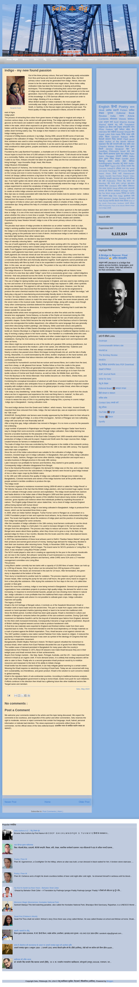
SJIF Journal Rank (107, 374)
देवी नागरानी (114, 144)
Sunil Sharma (120, 122)
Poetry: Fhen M (20, 859)
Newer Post (10, 802)
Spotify (102, 421)
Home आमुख (12, 59)
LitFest (123, 183)
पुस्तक (110, 113)
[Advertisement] (116, 84)
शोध (133, 132)
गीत (107, 144)
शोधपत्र (113, 118)
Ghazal (127, 132)
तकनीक (111, 201)
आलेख (108, 110)
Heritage (124, 191)
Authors (66, 59)
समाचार (119, 139)
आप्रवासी (131, 188)
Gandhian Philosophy (109, 151)
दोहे (108, 183)
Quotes (115, 198)
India (113, 116)
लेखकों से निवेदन (105, 369)
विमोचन (110, 191)
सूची (116, 129)
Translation (129, 124)
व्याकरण (105, 196)
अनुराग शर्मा (108, 122)
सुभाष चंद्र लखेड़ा (122, 154)
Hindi (101, 110)
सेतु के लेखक (103, 383)
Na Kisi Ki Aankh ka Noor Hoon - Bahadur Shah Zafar (36, 888)
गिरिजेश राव (125, 193)
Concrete (102, 168)
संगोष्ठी (109, 208)
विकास (126, 201)
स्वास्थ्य (109, 188)
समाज (101, 198)
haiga (120, 196)
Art (106, 127)
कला (123, 168)
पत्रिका (132, 203)
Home (48, 802)
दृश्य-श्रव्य (131, 183)
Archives (106, 59)
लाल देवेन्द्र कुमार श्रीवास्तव (23, 845)
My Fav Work (104, 193)
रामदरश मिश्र (103, 186)
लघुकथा (102, 127)
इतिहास (118, 168)
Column (124, 171)
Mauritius (102, 183)
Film (115, 196)
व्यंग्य (132, 127)
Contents (103, 118)
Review (103, 116)
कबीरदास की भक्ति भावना (22, 959)
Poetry (123, 107)
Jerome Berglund (114, 149)
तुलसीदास (127, 196)
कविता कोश (103, 398)
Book (131, 113)
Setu (36, 59)
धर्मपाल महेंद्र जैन (126, 129)
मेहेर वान (130, 149)
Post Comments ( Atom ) (53, 811)
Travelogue (112, 171)
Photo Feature (106, 129)
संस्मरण (108, 139)
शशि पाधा (122, 144)
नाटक (113, 183)
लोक (100, 188)
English (104, 107)
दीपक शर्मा (112, 127)
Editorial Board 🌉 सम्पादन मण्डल (112, 388)
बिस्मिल (131, 161)
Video (132, 176)
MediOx (102, 360)
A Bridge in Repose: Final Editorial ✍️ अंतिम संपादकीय (113, 256)
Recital (105, 201)
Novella (116, 163)
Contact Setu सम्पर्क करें (108, 402)
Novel (123, 151)
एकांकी (127, 203)
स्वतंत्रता (117, 191)
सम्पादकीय (126, 127)
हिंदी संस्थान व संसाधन (107, 393)
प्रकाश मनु (112, 124)
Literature (113, 186)
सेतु (44, 59)
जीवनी (105, 154)
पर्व (133, 181)
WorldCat (103, 350)
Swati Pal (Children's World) (25, 916)
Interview (103, 132)
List (101, 122)
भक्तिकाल (131, 186)
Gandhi (108, 176)
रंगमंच (121, 201)
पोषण (124, 161)
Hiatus (54, 59)
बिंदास (107, 137)
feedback (121, 203)
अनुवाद (119, 127)
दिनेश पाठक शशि (127, 134)
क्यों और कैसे (124, 178)
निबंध (114, 139)
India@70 (111, 168)
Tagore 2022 (115, 166)
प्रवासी (118, 156)
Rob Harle (116, 134)
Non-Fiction (117, 176)
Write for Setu (105, 379)
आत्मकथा (111, 154)
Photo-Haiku (112, 203)
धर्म (106, 191)
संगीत (100, 205)
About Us (92, 59)
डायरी (128, 198)
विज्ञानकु (102, 161)
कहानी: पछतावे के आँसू (21, 931)
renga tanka (116, 193)
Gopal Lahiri (104, 134)
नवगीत (132, 193)
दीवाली (117, 201)
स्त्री (119, 174)
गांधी (119, 171)
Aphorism (107, 198)
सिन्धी (114, 174)
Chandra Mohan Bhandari (111, 146)
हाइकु (110, 196)
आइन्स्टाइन (115, 178)
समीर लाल (130, 144)
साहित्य (125, 156)
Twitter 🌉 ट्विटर (106, 417)
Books (26, 59)
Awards (79, 59)
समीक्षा (131, 110)
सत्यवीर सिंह (130, 166)
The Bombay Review (108, 355)
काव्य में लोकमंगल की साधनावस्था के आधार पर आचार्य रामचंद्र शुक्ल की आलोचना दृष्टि (43, 945)
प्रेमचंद (123, 166)
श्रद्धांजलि (131, 171)
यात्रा (126, 163)
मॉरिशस (131, 178)
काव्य (132, 107)
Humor (131, 191)
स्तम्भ (121, 116)
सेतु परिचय (103, 407)
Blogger (110, 981)
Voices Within (126, 118)
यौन (100, 196)
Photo (108, 174)
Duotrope (103, 341)
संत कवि (102, 181)
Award (101, 174)
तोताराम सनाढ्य (129, 205)
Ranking (122, 198)
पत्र (128, 151)
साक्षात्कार (102, 144)
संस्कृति (109, 178)
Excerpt (120, 132)
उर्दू (121, 163)
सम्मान (110, 161)
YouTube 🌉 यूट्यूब (107, 412)
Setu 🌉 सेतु (69, 8)
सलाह (104, 188)
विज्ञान (107, 166)
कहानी (116, 110)
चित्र (101, 154)
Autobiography (105, 163)
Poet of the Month (118, 205)
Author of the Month (115, 141)
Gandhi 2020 (128, 158)
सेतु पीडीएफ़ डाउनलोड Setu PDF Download (116, 364)
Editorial (121, 113)
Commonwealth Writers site (111, 345)
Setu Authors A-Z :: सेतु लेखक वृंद (27, 831)
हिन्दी (114, 107)
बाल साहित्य (112, 132)
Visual (114, 188)
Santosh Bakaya (119, 137)
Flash (125, 139)
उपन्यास (101, 191)
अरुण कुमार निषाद (106, 158)
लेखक (101, 113)
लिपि (132, 196)
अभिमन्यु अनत (122, 188)
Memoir (131, 141)
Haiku (131, 156)
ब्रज (133, 198)
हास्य (117, 183)
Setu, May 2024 (82, 689)
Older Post (84, 802)
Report (126, 176)
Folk (100, 201)
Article (131, 116)
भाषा (132, 151)
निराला (119, 181)
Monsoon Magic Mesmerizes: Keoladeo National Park (36, 902)
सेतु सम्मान (127, 181)
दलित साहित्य (122, 186)
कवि (120, 124)
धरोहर (101, 137)
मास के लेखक (103, 208)
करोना (117, 161)
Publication (111, 181)
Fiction (123, 110)
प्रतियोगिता (102, 178)
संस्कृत (117, 158)
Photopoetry (107, 205)
